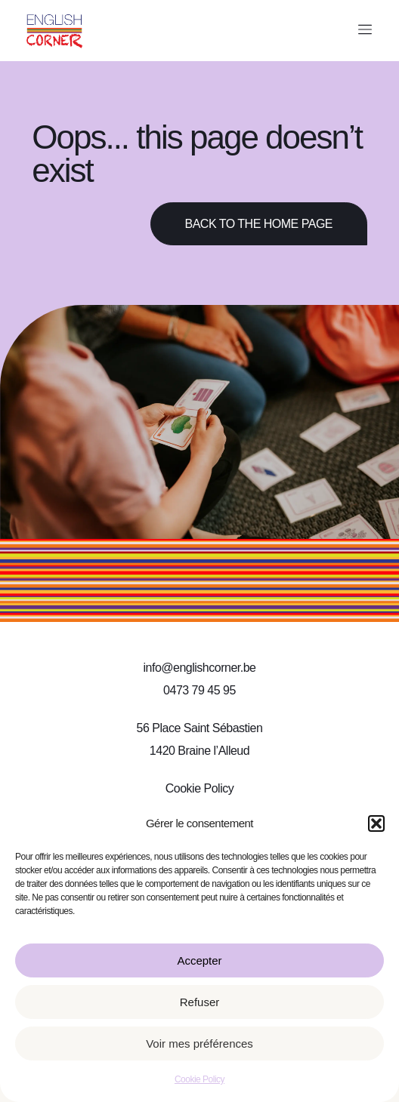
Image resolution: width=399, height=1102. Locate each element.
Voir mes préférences (199, 1043)
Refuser (200, 1002)
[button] (376, 823)
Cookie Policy (199, 1079)
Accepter (199, 960)
